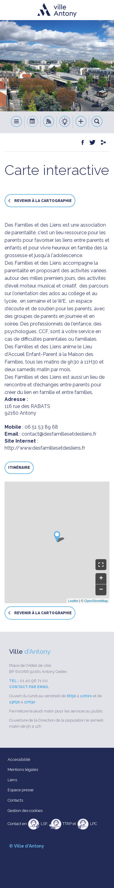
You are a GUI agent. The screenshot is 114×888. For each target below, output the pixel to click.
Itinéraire (19, 467)
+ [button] (101, 578)
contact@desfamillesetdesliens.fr (59, 434)
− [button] (101, 589)
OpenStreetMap (96, 601)
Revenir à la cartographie (40, 201)
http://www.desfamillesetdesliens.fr (45, 448)
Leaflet (73, 601)
